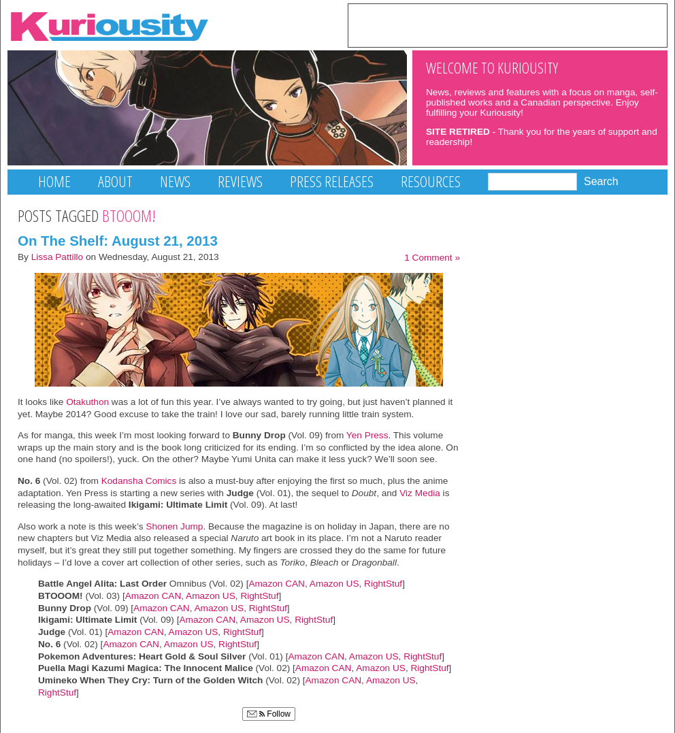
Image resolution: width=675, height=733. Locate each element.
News (175, 181)
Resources (431, 181)
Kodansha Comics (139, 481)
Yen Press (366, 435)
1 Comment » (432, 258)
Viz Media (419, 493)
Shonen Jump (174, 526)
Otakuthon (87, 402)
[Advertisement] (507, 24)
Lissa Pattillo (57, 257)
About (115, 181)
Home (54, 181)
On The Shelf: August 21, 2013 (118, 240)
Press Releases (332, 181)
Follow (269, 714)
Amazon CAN (276, 584)
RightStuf (383, 584)
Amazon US (334, 584)
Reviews (240, 181)
